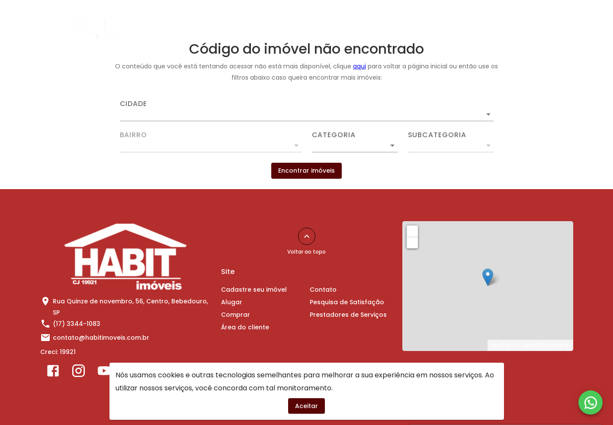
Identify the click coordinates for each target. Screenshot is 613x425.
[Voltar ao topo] (306, 236)
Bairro (134, 135)
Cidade (134, 103)
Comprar (363, 20)
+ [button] (412, 230)
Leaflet (500, 345)
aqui (359, 66)
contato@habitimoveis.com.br (101, 337)
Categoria (334, 135)
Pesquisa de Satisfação (347, 302)
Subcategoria (437, 135)
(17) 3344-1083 (76, 323)
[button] (355, 145)
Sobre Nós (520, 20)
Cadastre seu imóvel (260, 20)
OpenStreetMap (546, 345)
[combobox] (307, 110)
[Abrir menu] (559, 20)
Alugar (320, 20)
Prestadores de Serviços (348, 314)
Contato (473, 20)
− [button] (412, 242)
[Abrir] (488, 114)
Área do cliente (419, 20)
